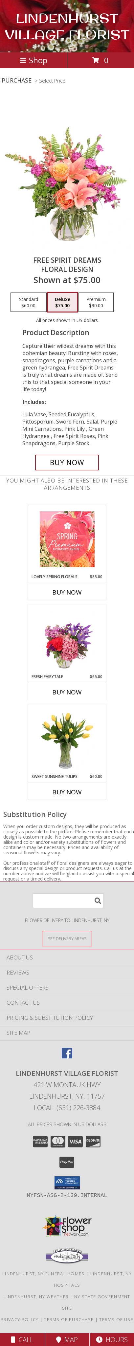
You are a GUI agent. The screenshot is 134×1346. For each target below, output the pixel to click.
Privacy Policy (19, 1319)
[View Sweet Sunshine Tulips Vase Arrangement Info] (67, 739)
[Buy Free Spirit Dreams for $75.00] (67, 462)
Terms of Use (116, 1319)
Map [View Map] (67, 1339)
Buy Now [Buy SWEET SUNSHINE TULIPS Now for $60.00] (67, 792)
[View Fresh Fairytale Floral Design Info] (67, 639)
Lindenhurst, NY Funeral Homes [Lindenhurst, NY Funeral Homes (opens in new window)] (43, 1274)
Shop (33, 60)
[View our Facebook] (67, 1056)
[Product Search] (68, 900)
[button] (67, 1182)
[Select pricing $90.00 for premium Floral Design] (96, 302)
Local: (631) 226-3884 (67, 1107)
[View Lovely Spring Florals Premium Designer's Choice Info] (67, 539)
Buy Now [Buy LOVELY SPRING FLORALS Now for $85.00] (67, 592)
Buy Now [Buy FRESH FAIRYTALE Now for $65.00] (67, 692)
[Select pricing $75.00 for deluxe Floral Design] (62, 302)
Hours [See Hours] (112, 1339)
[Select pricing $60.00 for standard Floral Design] (28, 302)
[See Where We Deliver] (67, 938)
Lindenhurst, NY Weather (36, 1296)
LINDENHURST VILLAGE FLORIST (67, 26)
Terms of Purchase (69, 1319)
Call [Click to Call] (22, 1339)
